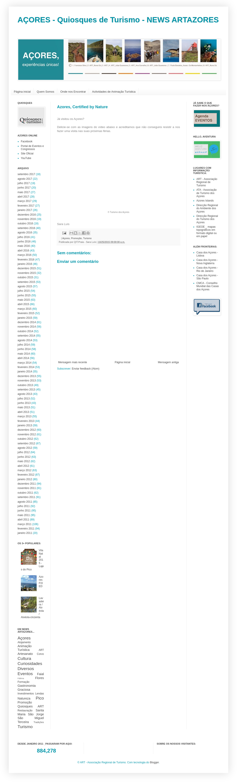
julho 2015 (24, 290)
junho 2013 (24, 403)
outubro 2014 (25, 331)
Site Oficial (27, 153)
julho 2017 (24, 183)
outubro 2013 (25, 385)
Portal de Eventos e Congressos (32, 148)
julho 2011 (24, 506)
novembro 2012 (27, 434)
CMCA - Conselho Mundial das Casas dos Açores (207, 286)
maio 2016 (24, 245)
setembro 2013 (26, 389)
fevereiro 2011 (26, 528)
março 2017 (24, 201)
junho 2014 (24, 349)
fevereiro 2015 (26, 313)
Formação (23, 681)
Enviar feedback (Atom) (85, 368)
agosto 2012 (25, 447)
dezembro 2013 (27, 376)
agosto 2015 (25, 286)
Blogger (154, 762)
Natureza (24, 698)
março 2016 (24, 254)
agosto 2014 (25, 340)
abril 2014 (23, 358)
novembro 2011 (27, 488)
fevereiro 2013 (26, 421)
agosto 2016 (25, 232)
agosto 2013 (25, 394)
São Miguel (31, 718)
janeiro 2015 (25, 317)
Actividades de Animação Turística (113, 91)
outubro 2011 (25, 492)
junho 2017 (24, 187)
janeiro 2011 (25, 533)
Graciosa (24, 689)
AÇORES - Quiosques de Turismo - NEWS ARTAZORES (118, 19)
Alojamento (24, 642)
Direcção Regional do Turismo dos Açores (207, 219)
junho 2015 (24, 295)
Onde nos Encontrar (73, 91)
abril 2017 (23, 196)
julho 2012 (24, 452)
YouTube (26, 158)
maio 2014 (24, 353)
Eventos (25, 673)
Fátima (21, 678)
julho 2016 (24, 237)
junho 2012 (24, 456)
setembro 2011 (26, 497)
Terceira (23, 722)
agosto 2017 (25, 178)
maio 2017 (24, 192)
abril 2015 (23, 304)
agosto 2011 (25, 501)
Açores (66, 238)
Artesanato (25, 654)
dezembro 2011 (27, 483)
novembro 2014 (27, 326)
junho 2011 (24, 510)
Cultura (24, 658)
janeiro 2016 (25, 264)
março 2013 (24, 416)
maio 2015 (24, 299)
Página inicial (22, 91)
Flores (39, 678)
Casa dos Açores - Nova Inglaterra (207, 261)
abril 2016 (23, 250)
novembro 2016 (27, 219)
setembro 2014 (26, 335)
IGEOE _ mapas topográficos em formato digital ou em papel (206, 231)
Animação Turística (25, 648)
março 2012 (24, 470)
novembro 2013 (27, 380)
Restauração (25, 710)
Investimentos (26, 693)
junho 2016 (24, 241)
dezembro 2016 (27, 214)
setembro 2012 (26, 443)
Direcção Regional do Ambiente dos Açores (207, 208)
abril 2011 (23, 519)
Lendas (39, 693)
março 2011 (24, 524)
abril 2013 (23, 412)
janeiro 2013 (25, 425)
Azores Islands (205, 200)
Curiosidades (30, 663)
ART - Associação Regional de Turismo (206, 182)
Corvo (40, 654)
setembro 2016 (26, 228)
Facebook (26, 141)
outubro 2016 (25, 223)
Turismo (87, 238)
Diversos (26, 668)
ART (41, 650)
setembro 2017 (26, 174)
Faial (40, 674)
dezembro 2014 (27, 322)
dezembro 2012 (27, 429)
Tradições (39, 722)
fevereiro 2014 (26, 367)
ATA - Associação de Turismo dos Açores (206, 193)
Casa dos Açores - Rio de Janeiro (207, 269)
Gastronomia (27, 685)
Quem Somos (45, 91)
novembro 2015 (27, 273)
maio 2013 (24, 407)
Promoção (76, 238)
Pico (40, 698)
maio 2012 (24, 461)
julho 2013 (24, 398)
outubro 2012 (25, 438)
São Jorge (36, 714)
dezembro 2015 (27, 268)
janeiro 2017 (25, 210)
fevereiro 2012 (26, 474)
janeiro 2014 (25, 371)
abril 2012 (23, 465)
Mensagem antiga (168, 362)
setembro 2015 (26, 282)
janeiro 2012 (25, 479)
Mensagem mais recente (72, 362)
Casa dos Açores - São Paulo (207, 277)
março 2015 (24, 308)
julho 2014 (24, 344)
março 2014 (24, 362)
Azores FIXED (41, 581)
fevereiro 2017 (26, 205)
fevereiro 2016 (26, 259)
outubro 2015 (25, 277)
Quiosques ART (31, 706)
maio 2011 (24, 515)
